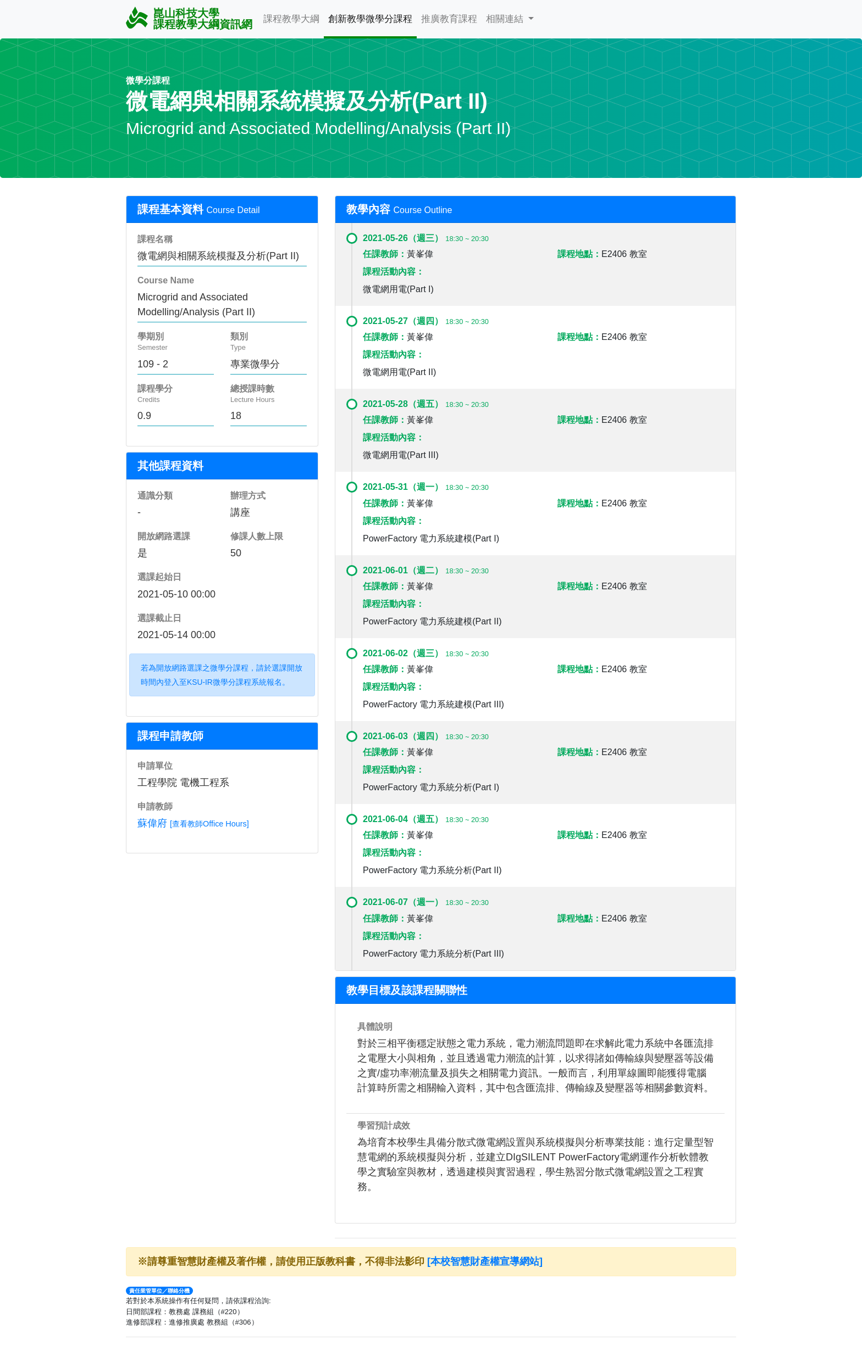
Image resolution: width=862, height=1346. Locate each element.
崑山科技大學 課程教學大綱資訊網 (189, 18)
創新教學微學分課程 (370, 18)
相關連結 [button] (506, 18)
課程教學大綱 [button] (291, 18)
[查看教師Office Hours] (209, 823)
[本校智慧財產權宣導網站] (485, 1261)
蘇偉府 (152, 823)
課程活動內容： (393, 271)
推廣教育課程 (449, 18)
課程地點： (579, 254)
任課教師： (385, 254)
